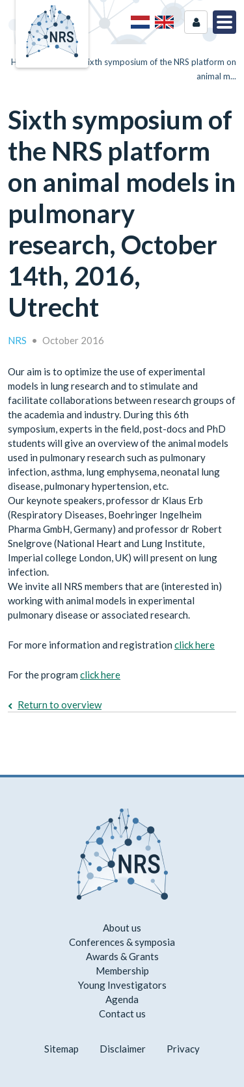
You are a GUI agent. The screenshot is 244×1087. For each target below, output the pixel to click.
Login (196, 22)
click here (194, 645)
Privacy (183, 1048)
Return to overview (60, 704)
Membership (122, 970)
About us (122, 927)
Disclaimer (123, 1048)
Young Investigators (122, 985)
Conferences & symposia (122, 942)
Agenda (122, 999)
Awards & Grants (122, 956)
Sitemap (61, 1048)
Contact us (122, 1013)
